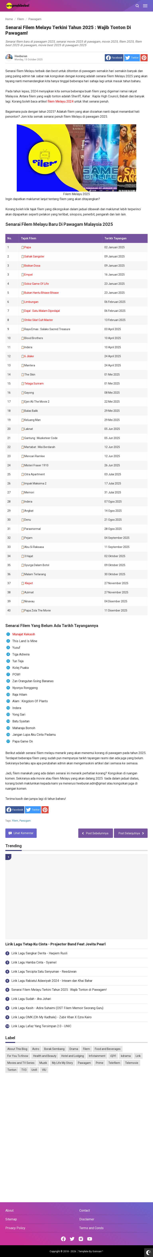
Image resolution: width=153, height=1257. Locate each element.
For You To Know (17, 1055)
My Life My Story (62, 1062)
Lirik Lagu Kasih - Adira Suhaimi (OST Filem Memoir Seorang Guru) (57, 1008)
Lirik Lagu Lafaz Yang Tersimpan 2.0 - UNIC (41, 1026)
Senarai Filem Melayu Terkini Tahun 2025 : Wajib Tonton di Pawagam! (59, 990)
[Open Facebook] (63, 1238)
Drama (74, 1049)
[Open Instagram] (80, 1238)
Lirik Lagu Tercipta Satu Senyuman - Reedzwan (43, 971)
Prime (99, 1062)
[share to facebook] (114, 57)
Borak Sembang (54, 1049)
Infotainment (97, 1055)
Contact (84, 1210)
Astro (35, 1049)
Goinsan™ (97, 1251)
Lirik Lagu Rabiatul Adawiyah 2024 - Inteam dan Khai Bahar (51, 981)
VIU (44, 1069)
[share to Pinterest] (144, 57)
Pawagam (25, 820)
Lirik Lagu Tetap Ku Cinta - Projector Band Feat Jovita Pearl (55, 944)
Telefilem (114, 1062)
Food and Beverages (108, 1049)
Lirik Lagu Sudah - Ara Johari (31, 999)
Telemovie (131, 1062)
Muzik (43, 1062)
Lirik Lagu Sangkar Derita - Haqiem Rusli (39, 953)
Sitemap (11, 1219)
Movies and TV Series (20, 1062)
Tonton (11, 1069)
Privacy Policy (15, 1228)
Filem (15, 820)
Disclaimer (86, 1219)
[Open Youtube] (89, 1238)
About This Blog (17, 1049)
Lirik (138, 1055)
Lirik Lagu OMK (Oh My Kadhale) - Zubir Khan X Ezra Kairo (51, 1017)
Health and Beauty (44, 1055)
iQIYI (113, 1055)
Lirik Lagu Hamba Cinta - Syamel (33, 962)
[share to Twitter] (132, 57)
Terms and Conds (91, 1228)
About (9, 1210)
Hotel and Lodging (72, 1055)
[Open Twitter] (72, 1238)
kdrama (126, 1055)
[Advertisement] (76, 1107)
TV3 (23, 1069)
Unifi (34, 1069)
